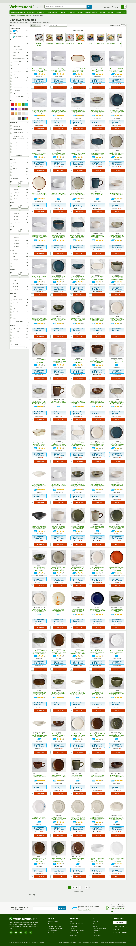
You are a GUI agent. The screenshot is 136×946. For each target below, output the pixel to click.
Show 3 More (19, 321)
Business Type (120, 12)
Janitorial (102, 12)
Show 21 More (19, 96)
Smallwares (40, 12)
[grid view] (33, 25)
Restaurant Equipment (18, 12)
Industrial (110, 12)
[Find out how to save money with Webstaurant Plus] (35, 74)
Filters (12, 25)
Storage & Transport (91, 12)
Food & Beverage (52, 12)
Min (11, 181)
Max (21, 181)
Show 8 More (19, 155)
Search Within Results (17, 345)
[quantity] (32, 87)
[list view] (38, 25)
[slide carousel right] (121, 39)
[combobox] (65, 7)
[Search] (26, 347)
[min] (14, 183)
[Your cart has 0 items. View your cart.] (124, 7)
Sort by (45, 25)
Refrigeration (31, 12)
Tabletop (62, 12)
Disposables (71, 12)
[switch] (123, 25)
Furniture (80, 12)
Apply (19, 186)
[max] (24, 183)
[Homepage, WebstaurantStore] (25, 6)
